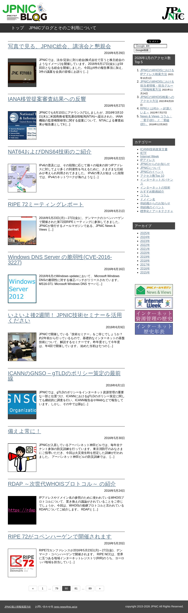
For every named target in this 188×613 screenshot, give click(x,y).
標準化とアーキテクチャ (156, 211)
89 (90, 588)
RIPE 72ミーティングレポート (46, 204)
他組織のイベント (152, 207)
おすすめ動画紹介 (152, 191)
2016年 (145, 268)
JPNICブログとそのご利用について (63, 27)
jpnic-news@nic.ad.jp (65, 606)
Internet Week (149, 156)
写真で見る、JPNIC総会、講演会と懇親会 (59, 46)
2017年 (145, 264)
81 (76, 588)
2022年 (145, 245)
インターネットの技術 (155, 187)
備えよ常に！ (24, 431)
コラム (144, 195)
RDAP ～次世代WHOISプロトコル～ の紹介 (62, 484)
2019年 (145, 256)
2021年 (145, 248)
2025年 (145, 233)
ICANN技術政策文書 (154, 149)
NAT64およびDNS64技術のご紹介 (49, 152)
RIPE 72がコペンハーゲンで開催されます (60, 537)
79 (56, 588)
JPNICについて (150, 167)
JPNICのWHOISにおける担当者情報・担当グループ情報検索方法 (157, 85)
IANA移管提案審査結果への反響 (47, 99)
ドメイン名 (147, 199)
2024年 (145, 237)
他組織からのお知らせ (155, 203)
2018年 (145, 260)
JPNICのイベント (152, 171)
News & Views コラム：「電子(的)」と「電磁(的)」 (156, 120)
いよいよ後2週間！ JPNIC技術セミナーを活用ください (65, 318)
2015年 (145, 272)
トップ (17, 27)
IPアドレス (147, 160)
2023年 (145, 241)
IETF (143, 153)
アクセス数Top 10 (152, 175)
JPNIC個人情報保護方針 (17, 606)
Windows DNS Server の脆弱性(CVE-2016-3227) (60, 259)
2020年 (145, 252)
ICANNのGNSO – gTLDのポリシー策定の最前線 (64, 376)
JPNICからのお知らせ (155, 164)
